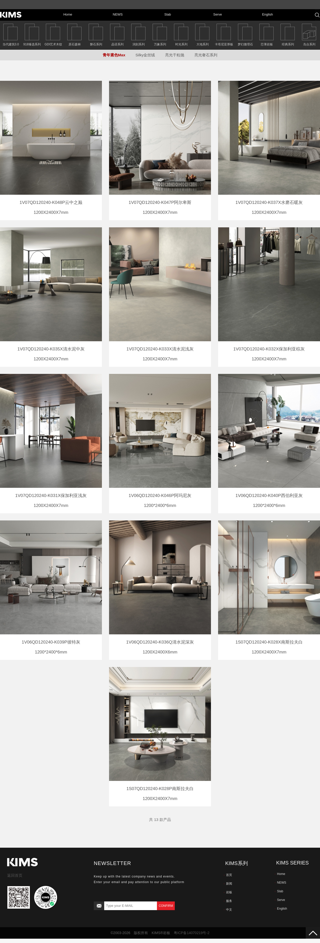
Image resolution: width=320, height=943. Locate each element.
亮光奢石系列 (205, 55)
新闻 (228, 883)
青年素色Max (114, 55)
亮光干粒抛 (174, 55)
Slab (279, 891)
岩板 (228, 892)
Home (280, 874)
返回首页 (14, 875)
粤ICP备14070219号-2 (191, 933)
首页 (228, 875)
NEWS (280, 882)
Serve (280, 900)
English (281, 908)
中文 (228, 909)
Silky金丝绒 (145, 55)
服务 (228, 901)
